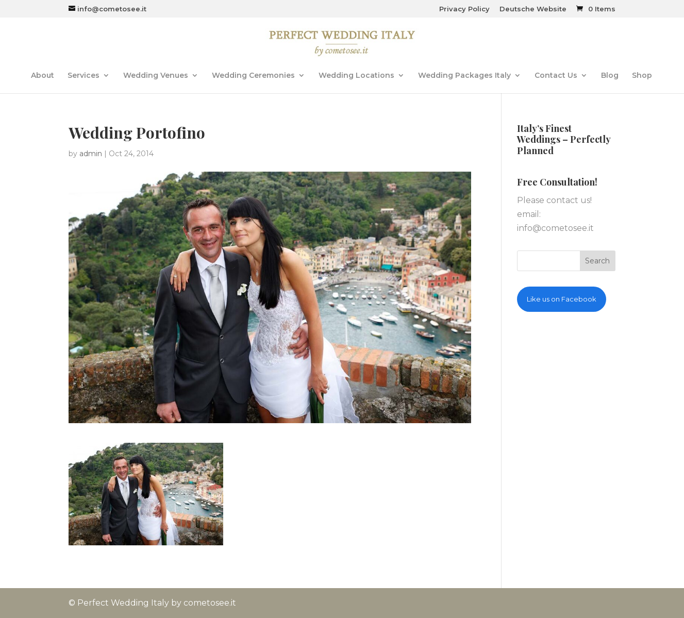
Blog (610, 76)
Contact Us (556, 76)
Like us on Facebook (561, 299)
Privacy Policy (464, 9)
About (42, 76)
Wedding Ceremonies (253, 76)
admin (90, 153)
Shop (642, 76)
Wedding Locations (356, 76)
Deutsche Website (532, 9)
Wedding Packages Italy (464, 76)
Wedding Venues (155, 76)
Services (83, 76)
